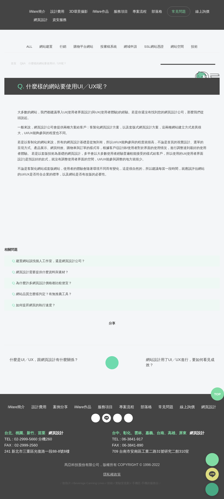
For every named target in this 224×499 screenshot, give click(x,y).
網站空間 (177, 46)
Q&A (24, 63)
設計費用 (57, 11)
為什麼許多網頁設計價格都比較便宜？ (44, 283)
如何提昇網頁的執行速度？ (35, 305)
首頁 (13, 63)
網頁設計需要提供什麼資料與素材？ (42, 272)
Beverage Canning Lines (89, 483)
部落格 (157, 11)
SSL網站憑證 (153, 46)
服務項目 (121, 11)
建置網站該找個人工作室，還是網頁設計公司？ (50, 261)
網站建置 (45, 46)
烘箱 (110, 483)
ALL (29, 46)
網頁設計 (41, 20)
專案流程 (140, 11)
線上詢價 (202, 11)
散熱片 (66, 483)
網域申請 (130, 46)
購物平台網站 (83, 46)
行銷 (63, 46)
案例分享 (60, 407)
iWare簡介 (37, 11)
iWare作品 (101, 11)
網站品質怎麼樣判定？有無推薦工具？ (44, 294)
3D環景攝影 (78, 11)
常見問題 (179, 11)
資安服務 (59, 20)
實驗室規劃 (122, 483)
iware (16, 15)
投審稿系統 (108, 46)
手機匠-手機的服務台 (145, 483)
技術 (194, 46)
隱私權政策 (112, 474)
